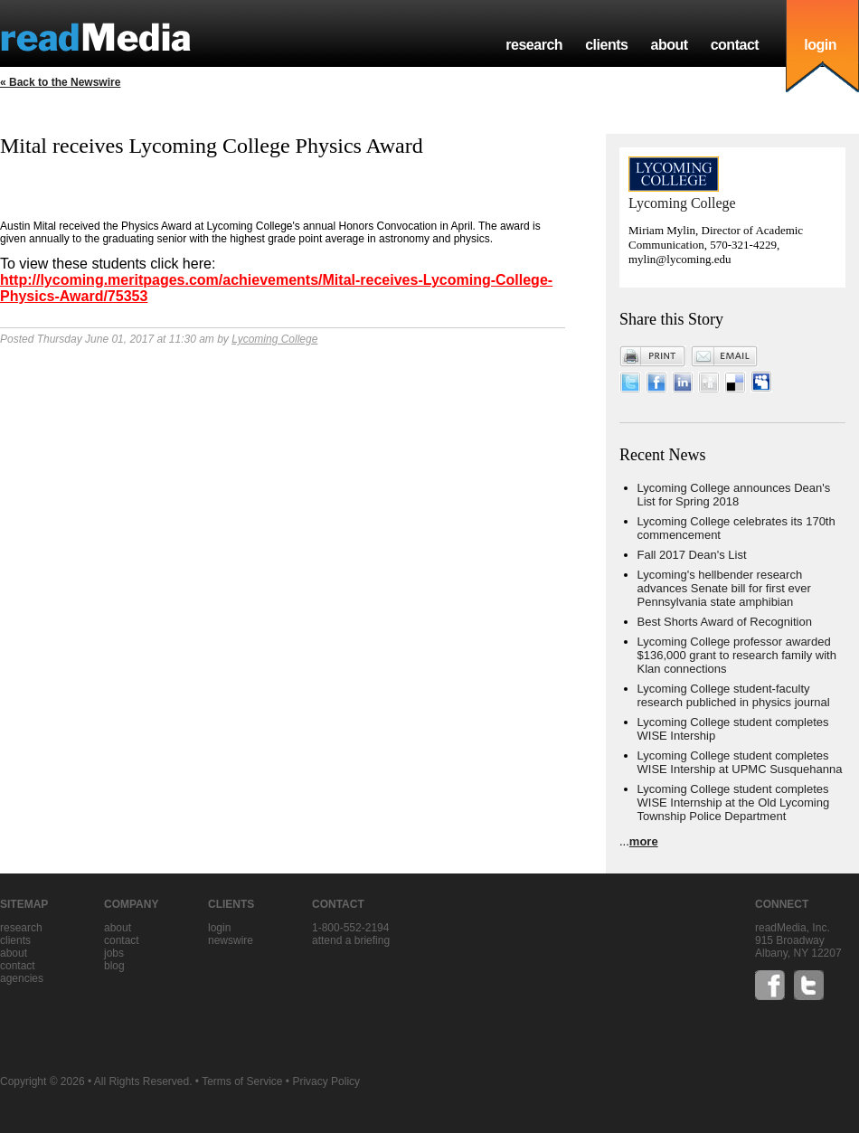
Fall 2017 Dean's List (692, 555)
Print (652, 356)
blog (114, 965)
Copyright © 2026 (42, 1081)
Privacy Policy (326, 1081)
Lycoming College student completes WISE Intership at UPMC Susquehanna (740, 762)
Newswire (230, 940)
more (643, 841)
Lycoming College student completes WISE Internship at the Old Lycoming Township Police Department (733, 802)
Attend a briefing (351, 940)
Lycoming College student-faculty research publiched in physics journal (733, 695)
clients (606, 44)
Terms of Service (242, 1081)
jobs (114, 953)
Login (219, 927)
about (668, 44)
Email (724, 356)
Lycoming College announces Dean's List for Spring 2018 (734, 494)
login (820, 44)
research (533, 44)
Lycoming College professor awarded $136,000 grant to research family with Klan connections (736, 655)
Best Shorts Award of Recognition (724, 621)
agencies (21, 978)
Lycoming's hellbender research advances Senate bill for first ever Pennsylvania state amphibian (724, 588)
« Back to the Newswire (60, 82)
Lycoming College (274, 339)
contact (735, 44)
